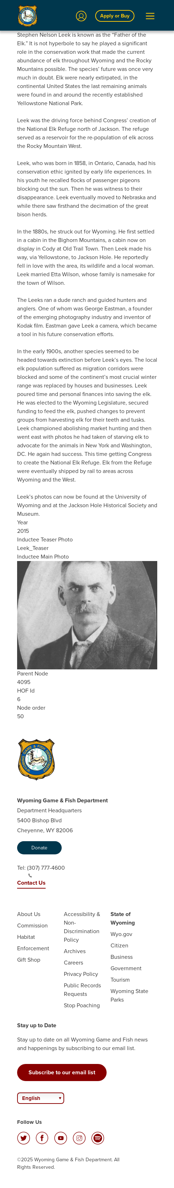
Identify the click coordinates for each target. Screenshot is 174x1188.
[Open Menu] (150, 16)
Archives (75, 951)
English (31, 1098)
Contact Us (31, 883)
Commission (32, 925)
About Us (28, 914)
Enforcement (33, 948)
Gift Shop (28, 960)
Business (122, 957)
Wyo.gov (121, 934)
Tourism (120, 980)
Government (126, 968)
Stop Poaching (82, 1005)
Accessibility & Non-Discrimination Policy (82, 927)
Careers (73, 962)
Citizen (119, 945)
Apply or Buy (114, 16)
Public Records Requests (82, 989)
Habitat (26, 937)
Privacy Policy (81, 974)
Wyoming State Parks (129, 995)
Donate (39, 848)
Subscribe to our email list (62, 1072)
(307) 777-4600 (46, 871)
